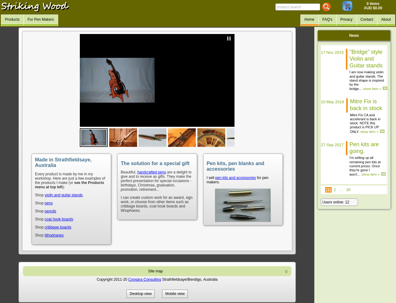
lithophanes (54, 235)
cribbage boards (58, 227)
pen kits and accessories (235, 178)
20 (348, 190)
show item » (372, 89)
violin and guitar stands (64, 195)
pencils (50, 211)
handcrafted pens (151, 172)
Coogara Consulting (144, 279)
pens (49, 203)
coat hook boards (59, 219)
